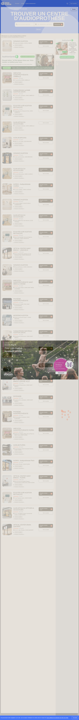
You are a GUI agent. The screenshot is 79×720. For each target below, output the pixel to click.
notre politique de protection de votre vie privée (57, 717)
